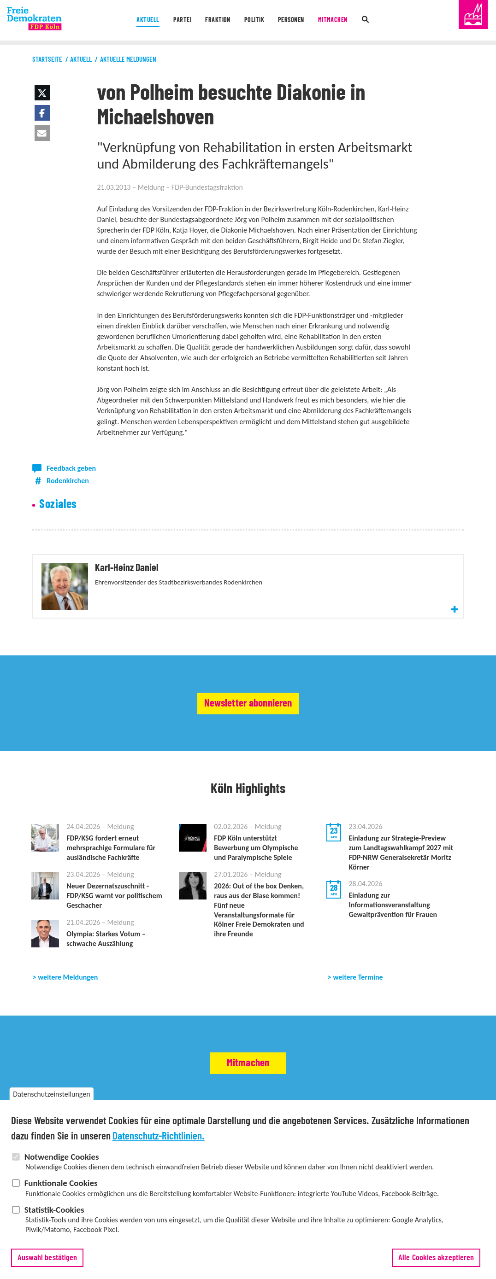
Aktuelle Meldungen (128, 59)
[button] (42, 92)
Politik (253, 20)
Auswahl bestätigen (47, 1263)
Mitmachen (337, 20)
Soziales (58, 504)
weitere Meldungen (68, 982)
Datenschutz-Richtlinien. (158, 1142)
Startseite (47, 59)
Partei (178, 20)
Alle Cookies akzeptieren (436, 1263)
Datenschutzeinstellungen (51, 1100)
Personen (292, 20)
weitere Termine (358, 982)
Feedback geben (71, 468)
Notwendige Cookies (61, 1162)
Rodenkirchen (68, 480)
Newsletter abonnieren (247, 708)
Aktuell (142, 20)
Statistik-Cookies (54, 1215)
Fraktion (216, 20)
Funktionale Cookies (61, 1189)
